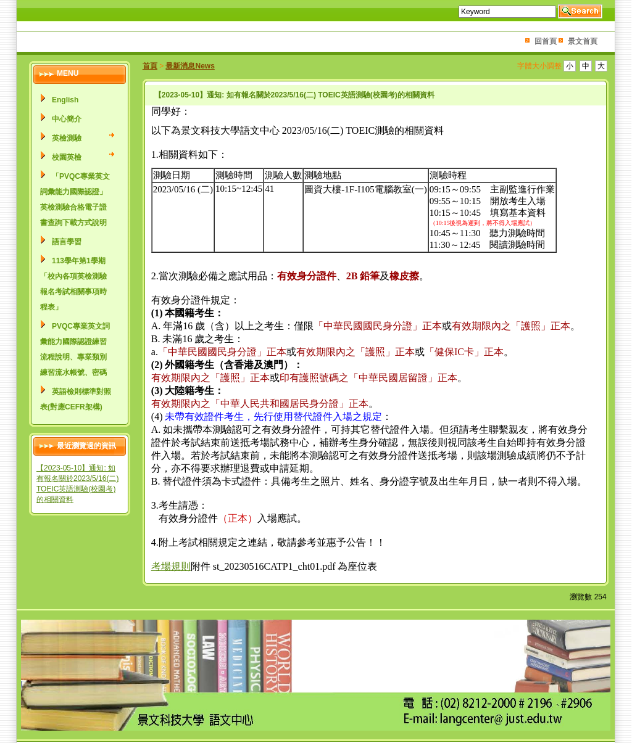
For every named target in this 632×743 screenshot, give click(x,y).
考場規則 (171, 566)
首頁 (150, 66)
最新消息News (189, 66)
